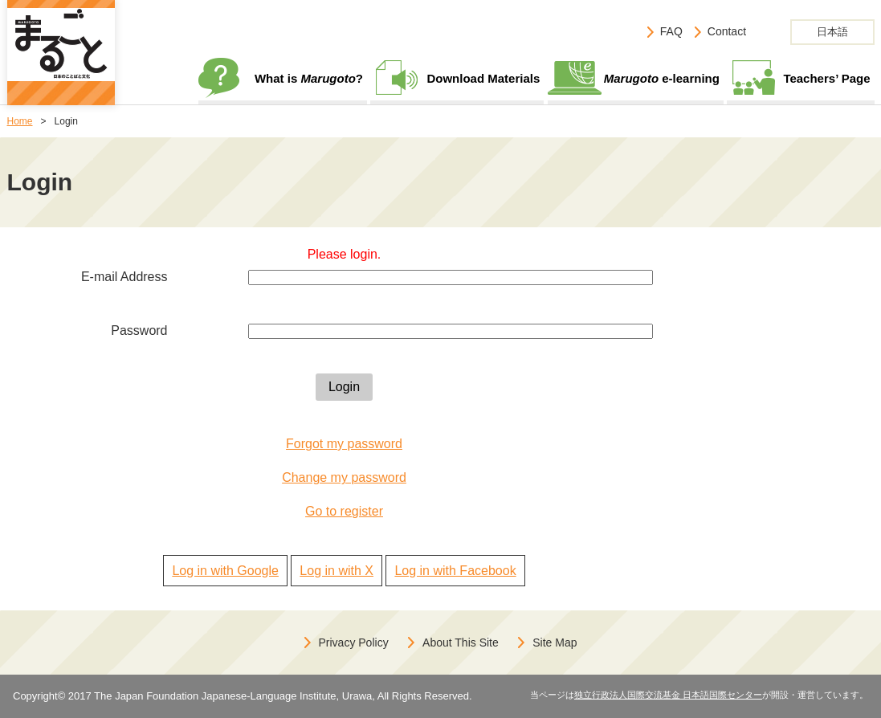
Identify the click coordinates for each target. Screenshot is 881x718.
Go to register (344, 511)
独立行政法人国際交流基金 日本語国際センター (668, 695)
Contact (727, 31)
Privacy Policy (354, 642)
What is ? (309, 78)
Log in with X (336, 570)
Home (20, 121)
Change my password (344, 477)
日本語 (832, 32)
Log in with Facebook (455, 570)
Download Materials (483, 78)
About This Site (460, 642)
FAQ (671, 31)
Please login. (344, 254)
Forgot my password (344, 444)
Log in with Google (225, 570)
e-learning (662, 78)
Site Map (554, 642)
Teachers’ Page (826, 78)
